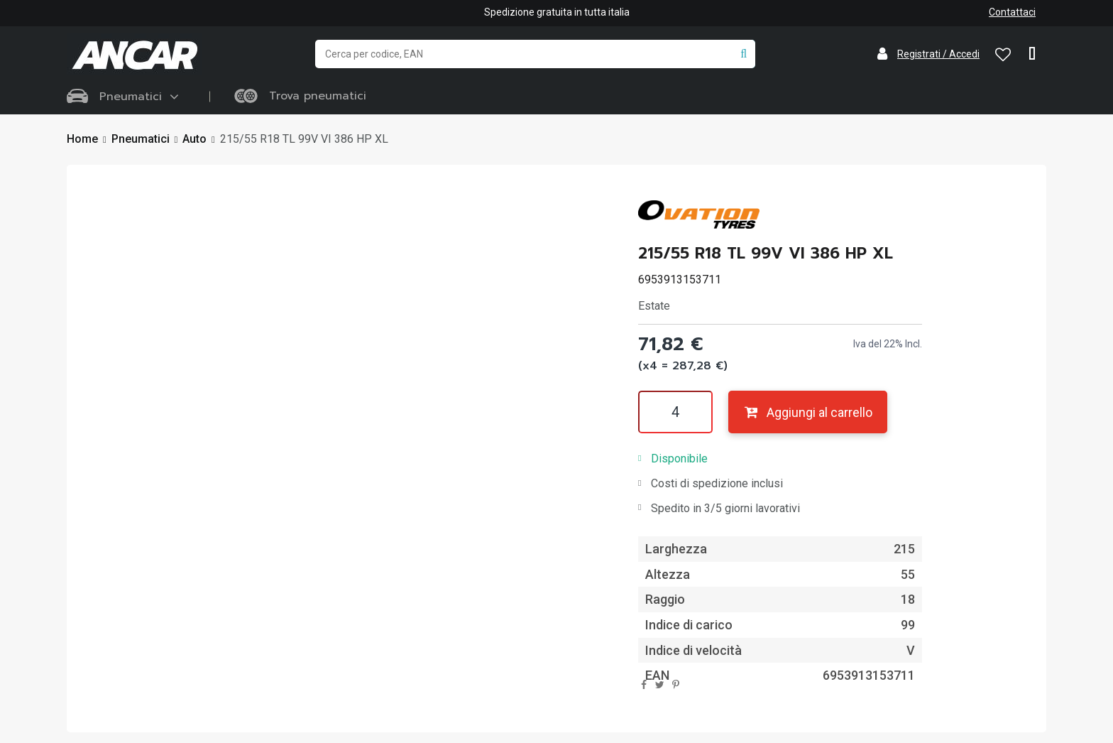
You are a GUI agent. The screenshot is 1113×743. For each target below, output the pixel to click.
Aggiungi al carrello (807, 412)
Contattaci (1012, 12)
